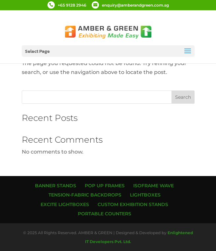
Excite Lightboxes (65, 204)
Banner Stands (55, 186)
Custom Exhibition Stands (133, 204)
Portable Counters (104, 214)
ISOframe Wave (153, 186)
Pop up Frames (105, 186)
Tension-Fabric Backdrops (84, 195)
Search (183, 97)
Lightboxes (145, 195)
